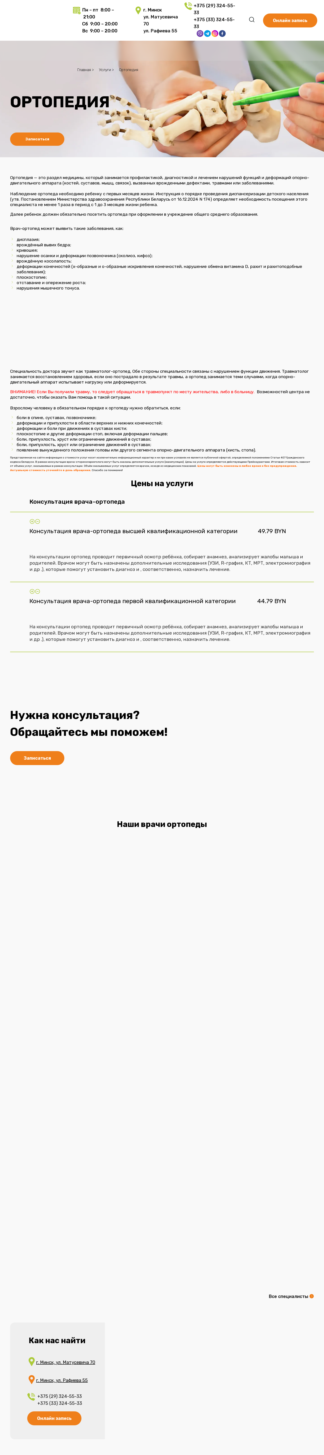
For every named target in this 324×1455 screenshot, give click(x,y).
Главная (84, 69)
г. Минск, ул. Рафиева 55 (62, 1380)
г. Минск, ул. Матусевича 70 (65, 1362)
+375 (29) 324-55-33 (59, 1396)
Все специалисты (288, 1296)
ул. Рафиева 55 (160, 31)
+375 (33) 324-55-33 (60, 1403)
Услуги (105, 69)
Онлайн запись (54, 1418)
